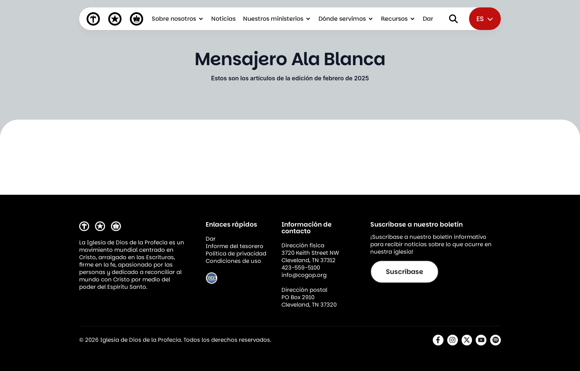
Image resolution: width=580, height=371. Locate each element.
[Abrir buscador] (453, 19)
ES (484, 18)
